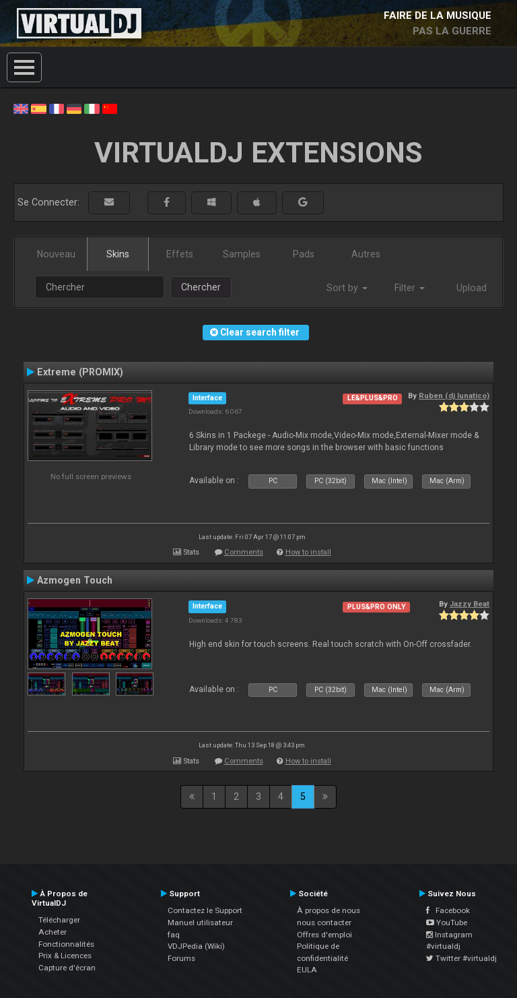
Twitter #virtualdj (461, 958)
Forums (181, 958)
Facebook (448, 910)
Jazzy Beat (469, 604)
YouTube (446, 922)
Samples (242, 254)
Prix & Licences (65, 955)
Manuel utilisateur (200, 922)
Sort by (347, 287)
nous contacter (324, 922)
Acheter (52, 932)
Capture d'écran (67, 967)
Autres (365, 254)
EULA (307, 969)
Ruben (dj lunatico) (454, 395)
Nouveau (56, 254)
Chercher (201, 287)
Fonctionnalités (66, 944)
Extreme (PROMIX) (80, 372)
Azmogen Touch (74, 580)
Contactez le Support (205, 910)
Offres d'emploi (324, 934)
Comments (243, 552)
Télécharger (59, 920)
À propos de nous (328, 910)
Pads (303, 254)
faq (174, 934)
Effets (179, 254)
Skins (117, 254)
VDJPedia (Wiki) (196, 946)
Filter (409, 287)
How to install (308, 552)
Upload (471, 287)
